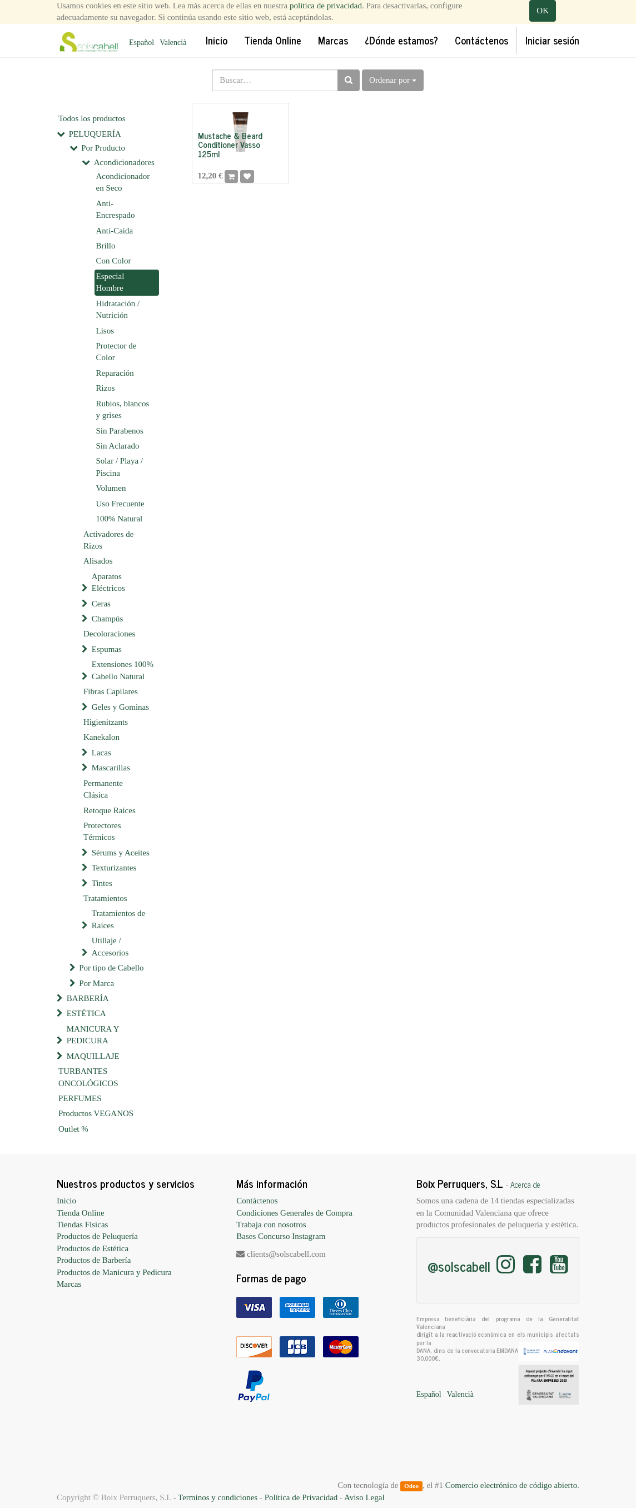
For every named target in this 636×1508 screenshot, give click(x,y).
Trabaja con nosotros (271, 1224)
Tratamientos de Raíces (119, 919)
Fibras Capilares (110, 691)
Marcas (69, 1284)
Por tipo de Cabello (111, 967)
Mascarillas (111, 767)
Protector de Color (116, 351)
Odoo (411, 1485)
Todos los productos (92, 118)
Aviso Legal (364, 1497)
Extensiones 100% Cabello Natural (122, 670)
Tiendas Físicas (82, 1224)
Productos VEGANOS (95, 1113)
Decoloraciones (109, 633)
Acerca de (525, 1184)
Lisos (105, 330)
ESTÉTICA (86, 1013)
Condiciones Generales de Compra (294, 1212)
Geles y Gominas (120, 707)
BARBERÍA (88, 998)
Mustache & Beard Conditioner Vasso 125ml (230, 144)
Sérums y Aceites (121, 852)
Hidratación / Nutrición (118, 309)
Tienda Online (81, 1212)
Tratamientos (105, 898)
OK (542, 10)
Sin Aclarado (118, 445)
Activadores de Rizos (108, 540)
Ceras (101, 603)
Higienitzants (105, 722)
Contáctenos (256, 1200)
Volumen (111, 488)
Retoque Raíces (109, 810)
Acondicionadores (124, 162)
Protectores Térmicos (102, 831)
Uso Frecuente (120, 503)
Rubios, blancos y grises (123, 409)
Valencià (173, 42)
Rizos (105, 388)
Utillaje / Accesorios (110, 946)
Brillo (106, 245)
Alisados (98, 560)
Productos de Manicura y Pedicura (114, 1272)
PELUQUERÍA (95, 134)
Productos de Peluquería (97, 1236)
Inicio (66, 1200)
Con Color (113, 260)
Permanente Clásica (103, 789)
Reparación (115, 373)
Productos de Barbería (94, 1260)
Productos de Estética (92, 1248)
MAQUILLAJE (93, 1056)
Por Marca (96, 983)
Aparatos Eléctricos (108, 582)
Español (141, 42)
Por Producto (103, 147)
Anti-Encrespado (115, 209)
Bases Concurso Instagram (280, 1236)
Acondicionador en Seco (123, 182)
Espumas (107, 649)
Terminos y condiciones (217, 1497)
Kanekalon (101, 737)
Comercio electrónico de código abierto (511, 1485)
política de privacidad (326, 5)
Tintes (102, 883)
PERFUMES (80, 1098)
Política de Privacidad (301, 1497)
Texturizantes (114, 867)
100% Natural (119, 518)
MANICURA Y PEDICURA (93, 1034)
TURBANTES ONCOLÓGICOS (88, 1077)
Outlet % (73, 1128)
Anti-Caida (114, 230)
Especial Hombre (110, 282)
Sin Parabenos (119, 430)
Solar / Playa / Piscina (119, 466)
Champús (107, 618)
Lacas (101, 752)
